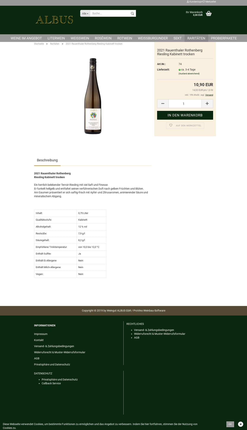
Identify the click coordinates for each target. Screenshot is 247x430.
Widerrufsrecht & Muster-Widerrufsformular (59, 352)
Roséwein (103, 38)
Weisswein (80, 38)
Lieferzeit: (163, 69)
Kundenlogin (195, 1)
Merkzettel (209, 1)
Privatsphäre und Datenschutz (52, 364)
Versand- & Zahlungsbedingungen (54, 346)
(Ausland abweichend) (189, 73)
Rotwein (124, 38)
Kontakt (39, 340)
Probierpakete (224, 38)
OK (230, 424)
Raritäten (196, 38)
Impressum (40, 334)
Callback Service (51, 383)
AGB (36, 358)
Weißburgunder (153, 38)
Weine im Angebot (26, 38)
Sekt (177, 38)
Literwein (56, 38)
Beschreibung (47, 160)
